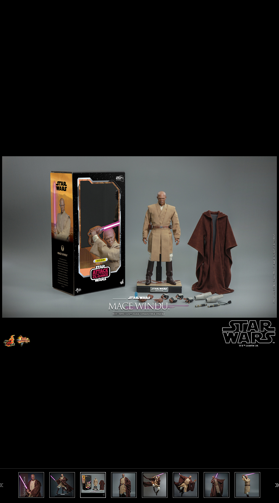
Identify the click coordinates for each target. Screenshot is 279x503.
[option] (139, 251)
